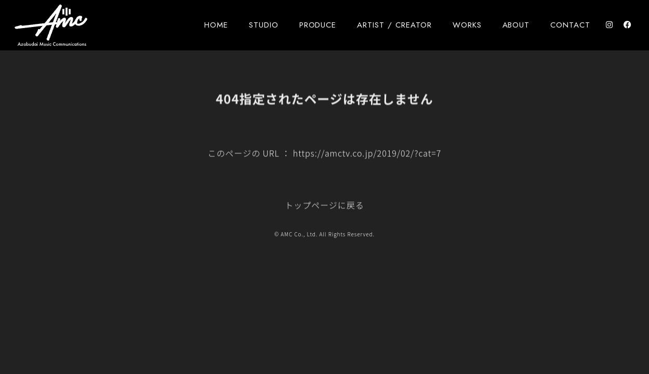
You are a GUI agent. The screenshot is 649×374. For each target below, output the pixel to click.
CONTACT (570, 25)
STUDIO (264, 25)
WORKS (467, 25)
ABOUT (516, 25)
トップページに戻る (324, 207)
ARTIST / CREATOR (394, 25)
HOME (216, 25)
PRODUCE (318, 25)
